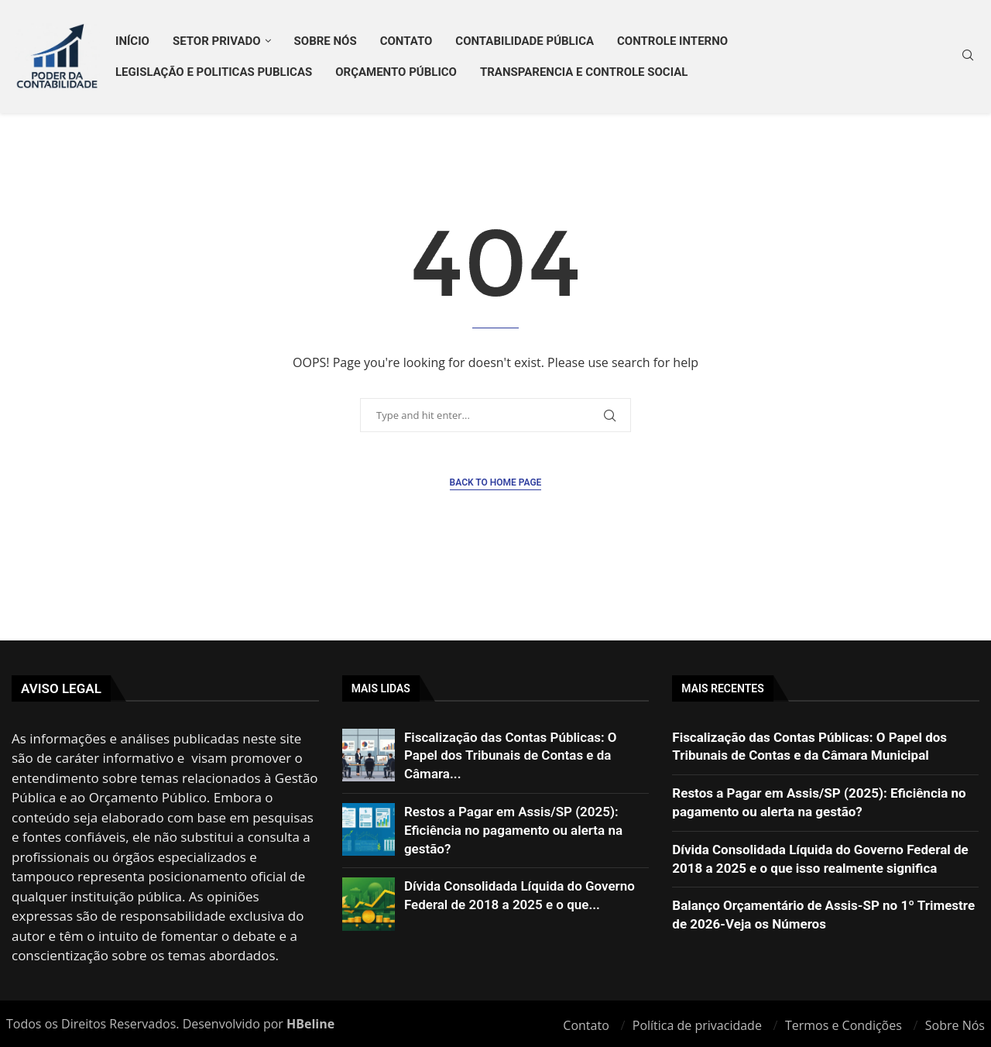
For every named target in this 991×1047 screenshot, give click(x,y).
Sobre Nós (325, 41)
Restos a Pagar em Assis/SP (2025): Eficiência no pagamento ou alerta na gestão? (513, 830)
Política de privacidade (697, 1025)
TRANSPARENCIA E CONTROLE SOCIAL (584, 72)
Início (132, 41)
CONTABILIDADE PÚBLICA (524, 41)
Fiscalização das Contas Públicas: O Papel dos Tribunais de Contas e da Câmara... (510, 755)
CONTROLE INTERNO (672, 41)
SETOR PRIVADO (217, 41)
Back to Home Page (496, 482)
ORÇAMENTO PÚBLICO (396, 72)
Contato (406, 41)
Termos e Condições (843, 1025)
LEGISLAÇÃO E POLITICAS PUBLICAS (213, 72)
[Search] (968, 57)
